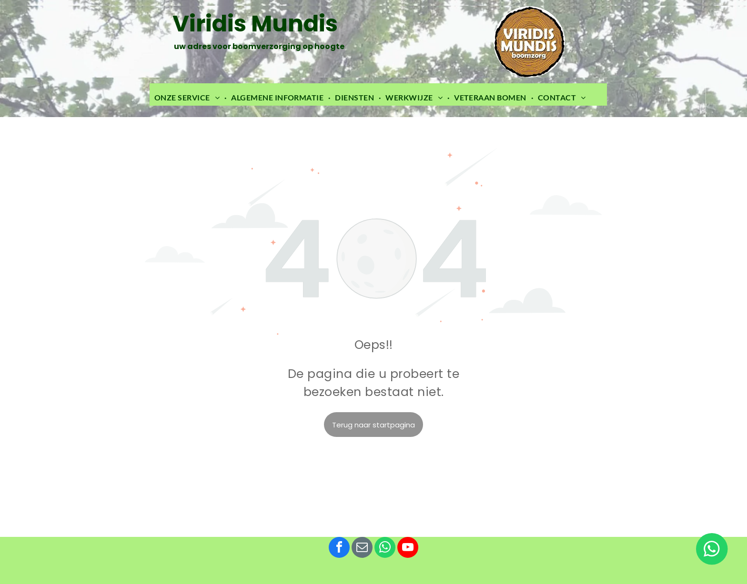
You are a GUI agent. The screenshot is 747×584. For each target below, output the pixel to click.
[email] (362, 548)
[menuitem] (188, 97)
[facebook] (339, 548)
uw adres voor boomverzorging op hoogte (258, 46)
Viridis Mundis (255, 24)
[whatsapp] (384, 548)
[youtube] (407, 548)
